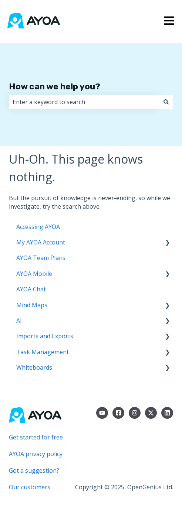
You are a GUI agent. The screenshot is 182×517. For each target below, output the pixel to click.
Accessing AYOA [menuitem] (38, 227)
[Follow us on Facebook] (118, 413)
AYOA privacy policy (36, 454)
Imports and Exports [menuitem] (44, 336)
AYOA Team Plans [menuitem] (40, 258)
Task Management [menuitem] (42, 352)
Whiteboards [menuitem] (34, 367)
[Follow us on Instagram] (135, 413)
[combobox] (84, 102)
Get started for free (36, 437)
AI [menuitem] (19, 320)
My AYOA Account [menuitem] (40, 242)
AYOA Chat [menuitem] (31, 289)
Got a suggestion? (34, 470)
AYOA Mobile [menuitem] (34, 274)
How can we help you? (54, 86)
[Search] (166, 102)
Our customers (29, 487)
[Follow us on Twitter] (151, 413)
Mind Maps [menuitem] (31, 305)
